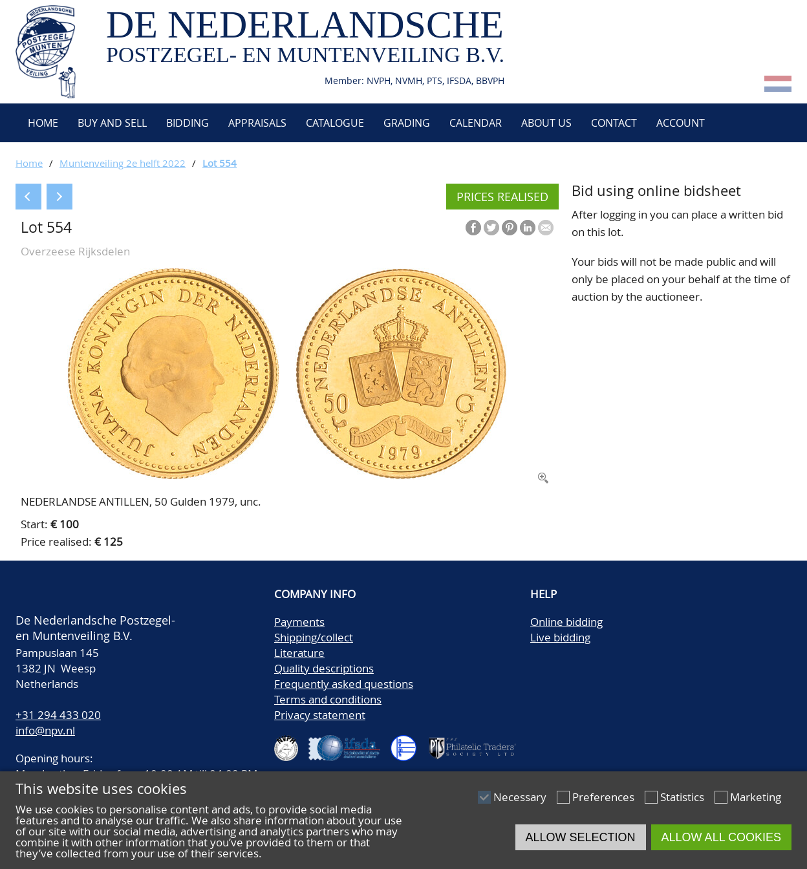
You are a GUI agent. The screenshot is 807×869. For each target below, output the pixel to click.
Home (41, 123)
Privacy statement (319, 714)
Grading (406, 123)
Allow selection (581, 837)
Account (680, 123)
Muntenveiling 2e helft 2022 (122, 162)
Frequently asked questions (343, 683)
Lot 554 (219, 162)
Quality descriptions (324, 668)
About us (546, 123)
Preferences (603, 796)
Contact (614, 123)
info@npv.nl (45, 730)
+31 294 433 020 (58, 714)
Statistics (682, 796)
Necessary (519, 796)
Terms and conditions (328, 699)
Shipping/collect (313, 637)
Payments (299, 621)
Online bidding (566, 621)
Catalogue (335, 123)
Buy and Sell (112, 123)
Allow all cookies (721, 837)
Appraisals (257, 123)
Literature (299, 652)
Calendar (475, 123)
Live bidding (560, 637)
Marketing (755, 796)
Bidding (187, 123)
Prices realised (502, 196)
